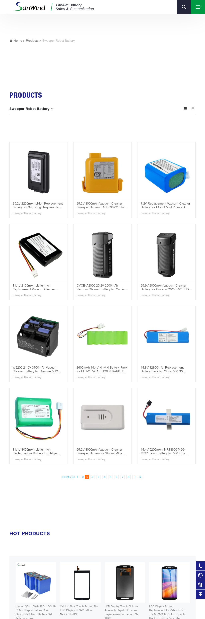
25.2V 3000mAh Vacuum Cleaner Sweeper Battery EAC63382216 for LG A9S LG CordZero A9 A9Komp (101, 206)
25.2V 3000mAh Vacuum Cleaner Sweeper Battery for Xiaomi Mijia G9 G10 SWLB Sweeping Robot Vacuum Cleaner (102, 452)
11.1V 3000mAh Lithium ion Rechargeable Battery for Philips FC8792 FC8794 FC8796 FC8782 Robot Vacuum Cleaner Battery (36, 452)
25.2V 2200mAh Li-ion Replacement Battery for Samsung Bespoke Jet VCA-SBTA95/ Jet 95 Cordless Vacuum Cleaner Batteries (38, 206)
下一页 (138, 476)
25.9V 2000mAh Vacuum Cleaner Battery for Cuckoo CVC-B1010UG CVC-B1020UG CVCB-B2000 (165, 288)
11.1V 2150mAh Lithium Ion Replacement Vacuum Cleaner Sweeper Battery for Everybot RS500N (34, 288)
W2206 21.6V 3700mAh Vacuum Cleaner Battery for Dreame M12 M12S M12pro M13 (35, 370)
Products (32, 41)
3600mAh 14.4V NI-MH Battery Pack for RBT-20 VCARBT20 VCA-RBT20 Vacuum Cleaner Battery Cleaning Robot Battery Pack (102, 370)
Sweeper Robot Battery (58, 41)
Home (15, 41)
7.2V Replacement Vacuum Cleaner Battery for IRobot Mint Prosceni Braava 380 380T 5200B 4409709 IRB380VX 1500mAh (165, 206)
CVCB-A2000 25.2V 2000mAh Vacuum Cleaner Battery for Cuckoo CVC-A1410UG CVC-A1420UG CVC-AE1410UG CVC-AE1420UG (102, 288)
